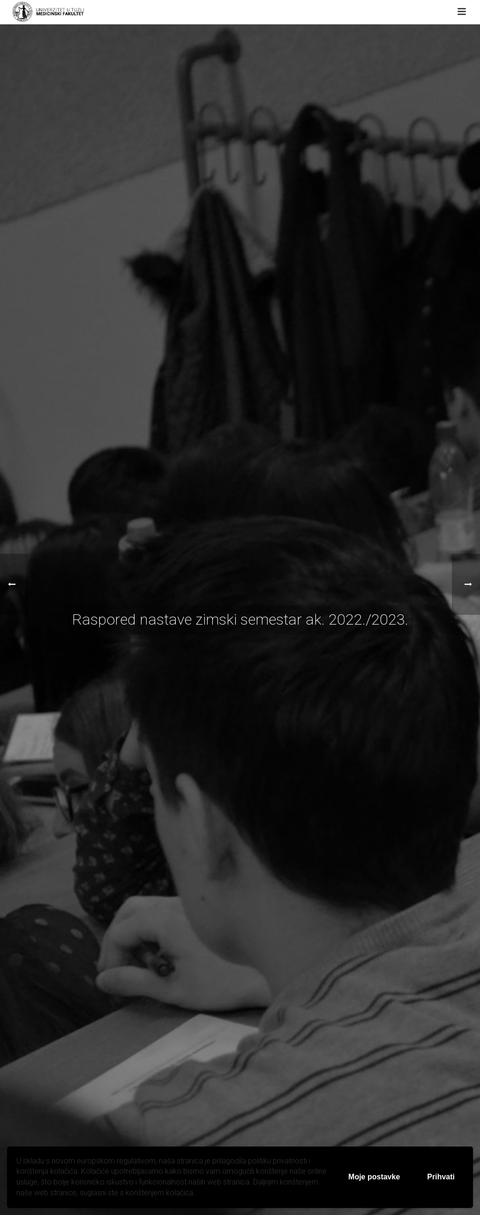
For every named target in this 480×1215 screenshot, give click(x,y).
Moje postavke (374, 1177)
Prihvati (441, 1177)
